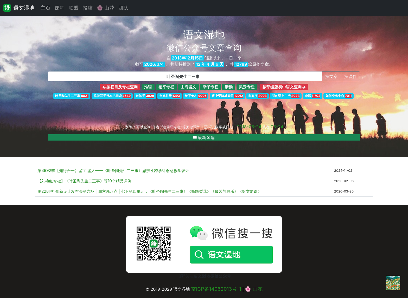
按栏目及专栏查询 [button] (120, 86)
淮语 (148, 86)
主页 (45, 8)
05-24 (277, 126)
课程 (60, 8)
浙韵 (229, 86)
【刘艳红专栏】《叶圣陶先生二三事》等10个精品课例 (84, 180)
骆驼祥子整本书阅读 (112, 96)
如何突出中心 (339, 96)
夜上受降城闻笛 (227, 96)
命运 (312, 96)
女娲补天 (169, 96)
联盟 (74, 8)
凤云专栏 (246, 86)
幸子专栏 (210, 86)
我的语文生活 (285, 96)
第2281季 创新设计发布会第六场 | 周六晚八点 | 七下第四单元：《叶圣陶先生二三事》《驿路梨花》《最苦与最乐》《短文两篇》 (149, 191)
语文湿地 (18, 8)
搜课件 (350, 76)
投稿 (88, 8)
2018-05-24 (249, 126)
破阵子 (145, 96)
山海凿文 (188, 86)
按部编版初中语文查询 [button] (284, 86)
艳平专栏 (166, 86)
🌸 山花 (105, 8)
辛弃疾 (257, 96)
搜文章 (331, 76)
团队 (123, 8)
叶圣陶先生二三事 (71, 96)
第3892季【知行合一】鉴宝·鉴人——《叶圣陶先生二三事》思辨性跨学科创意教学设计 (113, 170)
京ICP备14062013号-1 (216, 289)
